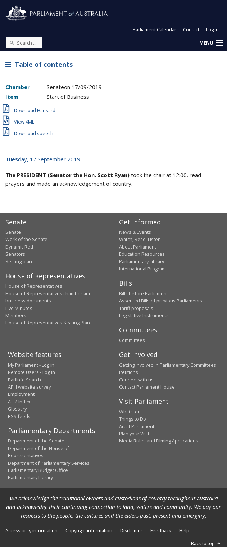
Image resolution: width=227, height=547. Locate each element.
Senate (13, 232)
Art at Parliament (136, 426)
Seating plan (18, 261)
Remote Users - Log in (31, 372)
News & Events (135, 232)
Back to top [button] (206, 543)
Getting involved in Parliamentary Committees (167, 365)
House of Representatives (33, 286)
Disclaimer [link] (131, 530)
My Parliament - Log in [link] (31, 365)
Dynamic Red (19, 247)
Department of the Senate (36, 440)
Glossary (17, 408)
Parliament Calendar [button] (154, 29)
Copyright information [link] (88, 530)
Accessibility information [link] (31, 530)
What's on (130, 411)
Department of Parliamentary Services (49, 463)
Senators (15, 254)
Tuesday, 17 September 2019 (42, 159)
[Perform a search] (11, 42)
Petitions (128, 372)
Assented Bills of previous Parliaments (160, 300)
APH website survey (29, 387)
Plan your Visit (134, 433)
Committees (132, 340)
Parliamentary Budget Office (38, 470)
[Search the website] (24, 42)
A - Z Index (19, 401)
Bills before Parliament (143, 293)
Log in (212, 29)
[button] (211, 43)
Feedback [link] (160, 530)
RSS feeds (19, 416)
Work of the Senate (26, 239)
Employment (21, 394)
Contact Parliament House (147, 387)
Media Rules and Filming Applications (158, 440)
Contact (191, 29)
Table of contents (39, 64)
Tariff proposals (136, 308)
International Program (142, 268)
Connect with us (136, 379)
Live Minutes (18, 308)
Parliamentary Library (141, 261)
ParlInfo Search (24, 379)
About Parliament (137, 247)
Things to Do (132, 419)
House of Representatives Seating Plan (47, 322)
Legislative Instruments (144, 315)
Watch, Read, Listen (140, 239)
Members (15, 315)
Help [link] (184, 530)
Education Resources (142, 254)
